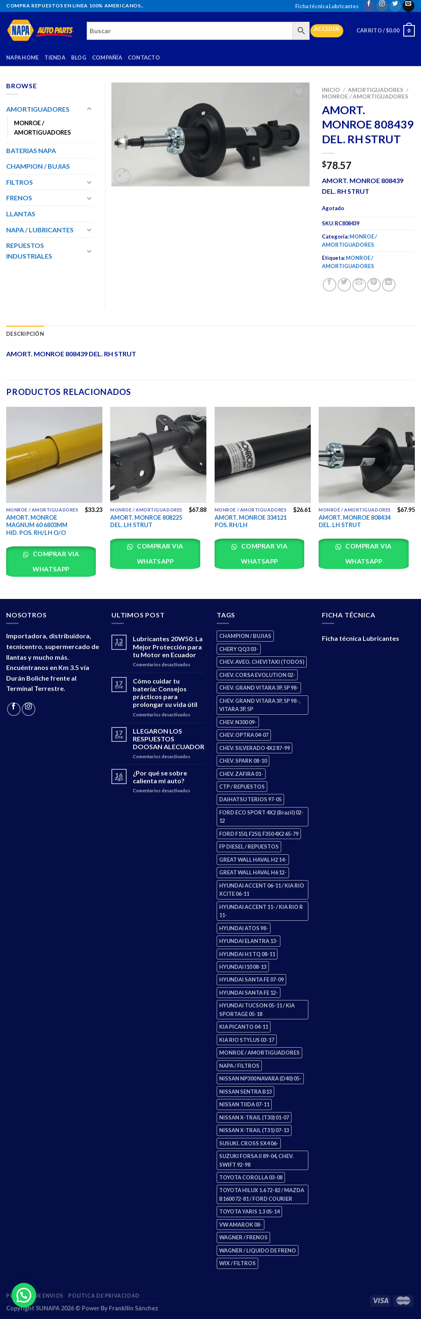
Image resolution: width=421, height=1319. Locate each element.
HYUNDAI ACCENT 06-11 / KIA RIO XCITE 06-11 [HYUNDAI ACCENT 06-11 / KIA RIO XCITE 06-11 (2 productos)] (261, 889)
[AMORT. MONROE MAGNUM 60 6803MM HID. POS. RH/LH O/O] (54, 455)
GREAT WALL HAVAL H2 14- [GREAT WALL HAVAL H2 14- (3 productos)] (253, 859)
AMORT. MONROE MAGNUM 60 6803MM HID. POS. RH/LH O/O (36, 525)
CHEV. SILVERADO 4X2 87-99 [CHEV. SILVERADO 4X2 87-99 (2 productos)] (254, 748)
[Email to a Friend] (359, 284)
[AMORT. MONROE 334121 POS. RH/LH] (263, 455)
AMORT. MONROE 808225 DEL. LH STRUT (146, 521)
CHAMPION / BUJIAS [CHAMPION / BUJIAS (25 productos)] (245, 636)
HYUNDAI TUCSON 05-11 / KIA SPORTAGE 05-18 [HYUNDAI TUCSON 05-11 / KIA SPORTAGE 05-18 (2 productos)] (257, 1009)
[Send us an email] (408, 6)
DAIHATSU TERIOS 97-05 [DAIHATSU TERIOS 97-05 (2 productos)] (250, 799)
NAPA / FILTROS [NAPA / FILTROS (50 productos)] (239, 1065)
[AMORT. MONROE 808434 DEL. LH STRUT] (367, 455)
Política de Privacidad (103, 1296)
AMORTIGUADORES (375, 90)
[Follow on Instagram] (382, 6)
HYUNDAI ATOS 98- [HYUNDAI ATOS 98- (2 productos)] (243, 928)
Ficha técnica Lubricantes (327, 6)
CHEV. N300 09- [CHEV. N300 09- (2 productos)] (238, 722)
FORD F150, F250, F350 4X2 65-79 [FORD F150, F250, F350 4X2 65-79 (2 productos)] (258, 833)
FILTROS (19, 182)
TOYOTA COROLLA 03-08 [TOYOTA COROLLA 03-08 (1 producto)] (250, 1177)
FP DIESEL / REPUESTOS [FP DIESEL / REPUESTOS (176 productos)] (249, 846)
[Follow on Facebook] (369, 6)
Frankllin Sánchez (133, 1308)
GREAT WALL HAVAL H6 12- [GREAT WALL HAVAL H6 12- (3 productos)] (253, 872)
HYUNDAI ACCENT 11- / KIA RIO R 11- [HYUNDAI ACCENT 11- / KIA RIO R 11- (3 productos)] (261, 911)
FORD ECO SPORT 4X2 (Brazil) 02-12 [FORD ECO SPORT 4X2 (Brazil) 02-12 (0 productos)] (261, 816)
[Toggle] (89, 109)
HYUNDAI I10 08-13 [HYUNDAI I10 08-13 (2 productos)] (242, 966)
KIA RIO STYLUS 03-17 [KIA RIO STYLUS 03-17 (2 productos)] (246, 1040)
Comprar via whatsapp (55, 561)
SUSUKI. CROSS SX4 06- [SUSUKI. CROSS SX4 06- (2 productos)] (248, 1143)
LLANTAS (20, 214)
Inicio (331, 90)
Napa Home (22, 57)
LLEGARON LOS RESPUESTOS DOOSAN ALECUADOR (168, 738)
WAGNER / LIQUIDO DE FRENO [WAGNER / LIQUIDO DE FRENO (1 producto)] (257, 1250)
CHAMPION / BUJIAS (38, 166)
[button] (24, 1295)
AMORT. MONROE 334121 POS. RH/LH (251, 521)
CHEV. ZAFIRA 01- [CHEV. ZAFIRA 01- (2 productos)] (241, 774)
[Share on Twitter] (344, 284)
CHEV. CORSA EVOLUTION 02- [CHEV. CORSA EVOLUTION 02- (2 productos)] (257, 675)
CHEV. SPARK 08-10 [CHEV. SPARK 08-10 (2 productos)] (243, 760)
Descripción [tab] (25, 333)
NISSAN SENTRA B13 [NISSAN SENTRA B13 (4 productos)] (245, 1091)
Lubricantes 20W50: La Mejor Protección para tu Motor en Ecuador (168, 646)
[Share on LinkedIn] (389, 284)
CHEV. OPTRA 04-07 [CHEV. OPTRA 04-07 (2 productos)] (243, 735)
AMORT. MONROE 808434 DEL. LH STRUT (355, 521)
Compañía (107, 57)
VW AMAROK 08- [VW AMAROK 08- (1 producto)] (240, 1224)
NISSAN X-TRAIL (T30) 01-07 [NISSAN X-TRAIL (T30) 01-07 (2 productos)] (254, 1117)
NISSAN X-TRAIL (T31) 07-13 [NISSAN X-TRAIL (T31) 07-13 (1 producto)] (254, 1130)
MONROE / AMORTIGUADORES (365, 96)
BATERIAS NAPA (31, 150)
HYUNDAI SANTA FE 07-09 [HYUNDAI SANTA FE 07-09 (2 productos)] (251, 979)
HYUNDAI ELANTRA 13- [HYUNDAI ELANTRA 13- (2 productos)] (248, 941)
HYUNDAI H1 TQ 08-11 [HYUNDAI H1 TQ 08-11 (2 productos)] (247, 954)
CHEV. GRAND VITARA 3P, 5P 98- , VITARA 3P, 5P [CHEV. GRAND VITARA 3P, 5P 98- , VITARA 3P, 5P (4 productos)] (260, 704)
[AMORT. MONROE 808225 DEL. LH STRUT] (158, 455)
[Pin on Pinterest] (374, 284)
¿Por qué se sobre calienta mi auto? (160, 777)
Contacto (144, 57)
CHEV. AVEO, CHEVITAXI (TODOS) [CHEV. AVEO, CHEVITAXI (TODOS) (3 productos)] (261, 661)
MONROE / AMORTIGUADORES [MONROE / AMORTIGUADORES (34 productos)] (259, 1052)
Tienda (54, 57)
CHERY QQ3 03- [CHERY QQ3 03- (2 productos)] (238, 649)
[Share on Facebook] (329, 284)
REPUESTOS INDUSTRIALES (29, 250)
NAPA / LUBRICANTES (40, 230)
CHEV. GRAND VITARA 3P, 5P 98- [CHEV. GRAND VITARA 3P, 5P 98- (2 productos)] (258, 687)
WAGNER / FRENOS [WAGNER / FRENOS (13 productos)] (243, 1237)
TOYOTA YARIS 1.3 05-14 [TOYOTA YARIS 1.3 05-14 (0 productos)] (249, 1211)
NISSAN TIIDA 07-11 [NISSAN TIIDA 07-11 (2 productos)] (244, 1104)
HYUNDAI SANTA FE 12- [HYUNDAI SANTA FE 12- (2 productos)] (248, 992)
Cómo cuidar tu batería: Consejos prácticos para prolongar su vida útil (165, 693)
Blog (78, 57)
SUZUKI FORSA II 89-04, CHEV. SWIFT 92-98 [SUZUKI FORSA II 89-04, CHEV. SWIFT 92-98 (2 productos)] (256, 1160)
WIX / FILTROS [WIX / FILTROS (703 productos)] (237, 1263)
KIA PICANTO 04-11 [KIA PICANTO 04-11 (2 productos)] (243, 1026)
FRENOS (19, 198)
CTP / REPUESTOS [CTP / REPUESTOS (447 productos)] (242, 786)
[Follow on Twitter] (395, 6)
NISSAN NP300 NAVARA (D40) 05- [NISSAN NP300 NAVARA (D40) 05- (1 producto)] (260, 1078)
